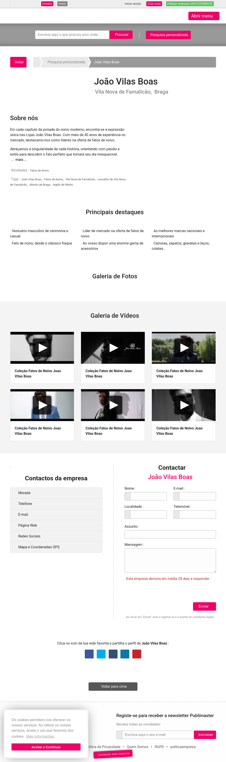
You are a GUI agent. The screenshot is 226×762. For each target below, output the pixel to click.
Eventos (47, 3)
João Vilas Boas (31, 179)
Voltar (19, 62)
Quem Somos (137, 747)
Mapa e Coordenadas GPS (39, 547)
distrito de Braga (39, 184)
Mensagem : (134, 545)
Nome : (130, 488)
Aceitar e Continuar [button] (46, 747)
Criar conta (154, 3)
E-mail (23, 514)
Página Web (27, 525)
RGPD (159, 747)
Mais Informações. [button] (40, 736)
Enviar (204, 606)
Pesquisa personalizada (169, 35)
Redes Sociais (29, 536)
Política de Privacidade (102, 747)
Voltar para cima (114, 686)
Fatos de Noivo (39, 170)
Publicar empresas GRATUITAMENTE (189, 3)
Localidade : (134, 506)
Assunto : (132, 526)
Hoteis (62, 3)
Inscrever (206, 735)
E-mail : (179, 488)
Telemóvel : (182, 506)
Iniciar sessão (133, 3)
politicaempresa (182, 747)
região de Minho (63, 184)
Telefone (25, 504)
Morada (24, 493)
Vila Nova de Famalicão (80, 179)
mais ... (21, 160)
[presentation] (158, 593)
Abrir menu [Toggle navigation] (202, 16)
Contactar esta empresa (113, 754)
